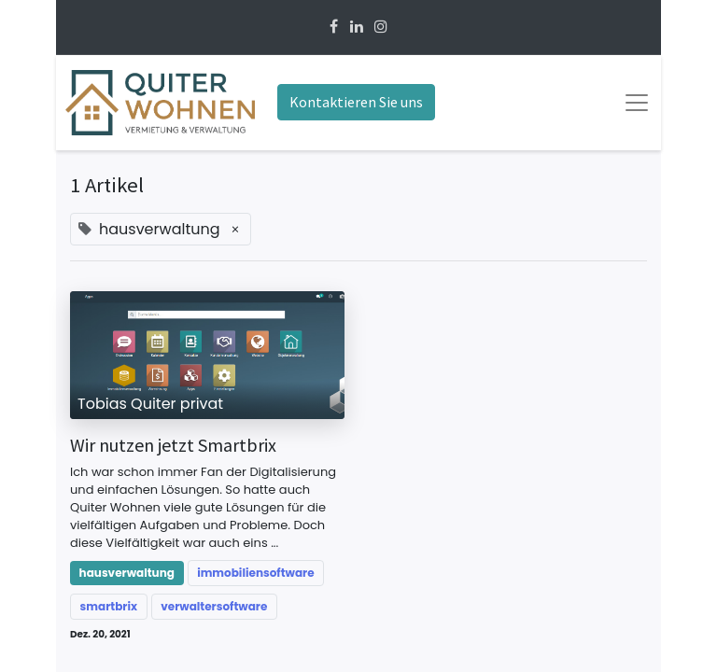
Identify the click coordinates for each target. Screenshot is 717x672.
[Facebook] (334, 26)
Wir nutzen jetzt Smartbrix (173, 445)
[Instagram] (380, 26)
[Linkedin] (356, 26)
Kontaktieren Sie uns (356, 101)
